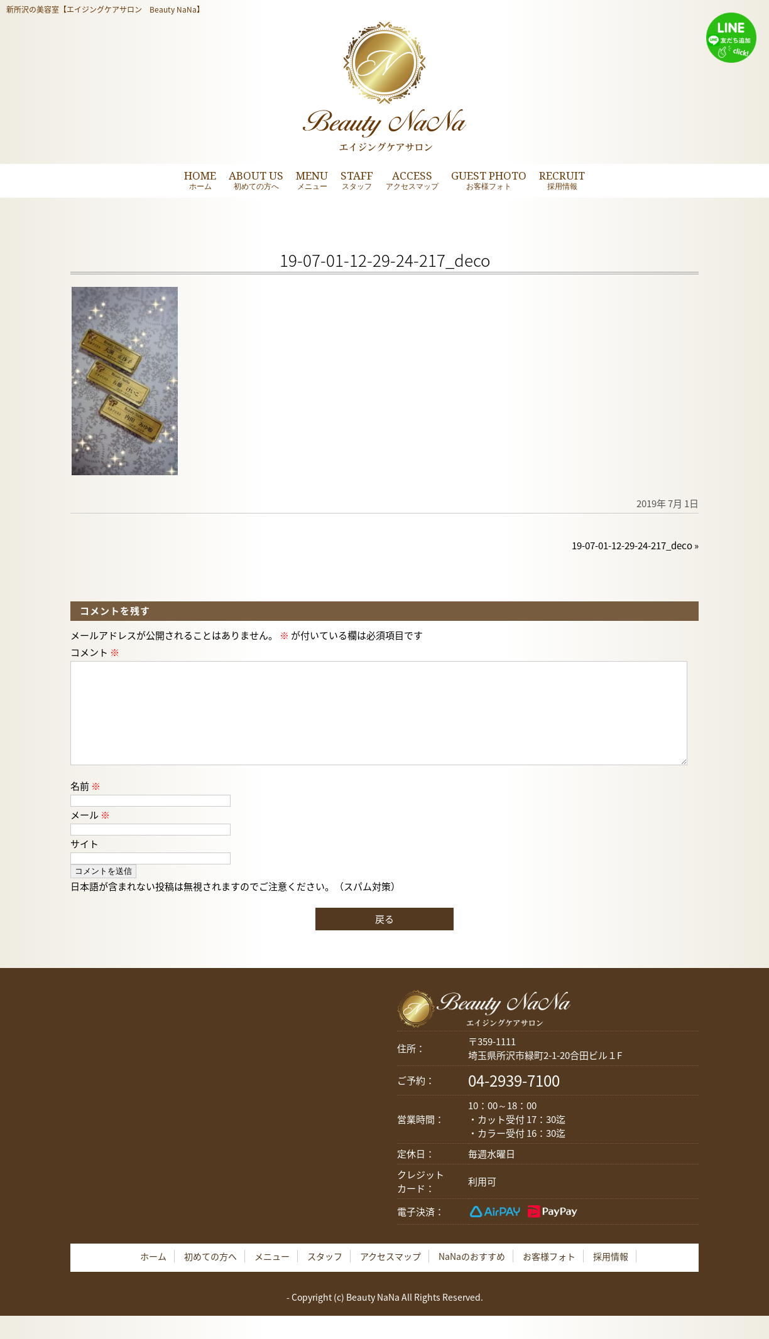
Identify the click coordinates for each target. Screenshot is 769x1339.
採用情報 (610, 1276)
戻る (384, 939)
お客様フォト (549, 1276)
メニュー (272, 1276)
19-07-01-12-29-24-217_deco (632, 545)
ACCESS (412, 179)
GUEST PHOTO (488, 179)
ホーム (153, 1276)
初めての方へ (210, 1276)
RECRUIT (562, 179)
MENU (312, 179)
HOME (200, 179)
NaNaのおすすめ (472, 1276)
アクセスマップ (390, 1276)
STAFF (357, 179)
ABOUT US (256, 179)
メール (90, 835)
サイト (84, 864)
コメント (94, 652)
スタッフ (324, 1276)
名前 (85, 806)
